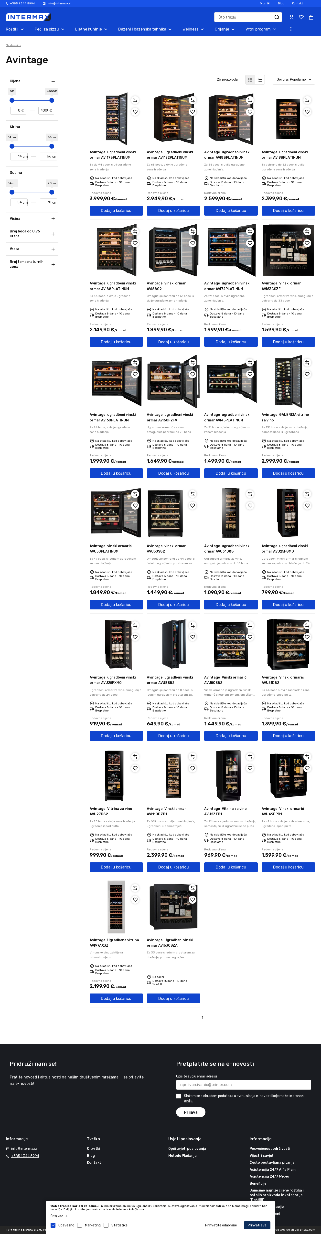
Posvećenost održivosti (270, 1149)
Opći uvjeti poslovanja (187, 1149)
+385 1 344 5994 (22, 3)
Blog (281, 3)
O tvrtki (265, 3)
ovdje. (188, 1101)
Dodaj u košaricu (116, 210)
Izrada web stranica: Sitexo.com (292, 1229)
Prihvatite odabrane (221, 1225)
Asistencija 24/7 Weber (269, 1176)
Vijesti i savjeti (262, 1156)
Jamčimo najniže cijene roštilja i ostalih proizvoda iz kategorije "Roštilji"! (277, 1195)
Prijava (191, 1112)
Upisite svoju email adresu (196, 1076)
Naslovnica (13, 45)
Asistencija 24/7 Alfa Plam (273, 1170)
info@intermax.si (59, 3)
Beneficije (258, 1184)
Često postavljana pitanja (272, 1163)
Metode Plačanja (182, 1156)
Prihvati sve (257, 1225)
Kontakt (297, 3)
